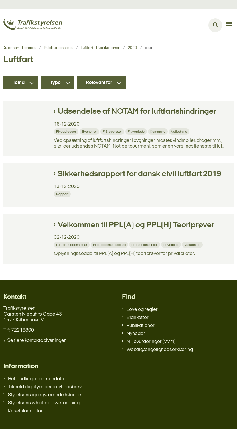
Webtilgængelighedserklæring (160, 349)
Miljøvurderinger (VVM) (151, 341)
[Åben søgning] (215, 25)
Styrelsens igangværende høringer (45, 395)
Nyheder (136, 333)
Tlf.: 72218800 (18, 330)
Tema (19, 82)
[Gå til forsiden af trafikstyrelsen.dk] (31, 25)
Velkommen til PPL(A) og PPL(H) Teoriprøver (136, 225)
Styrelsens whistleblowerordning (44, 403)
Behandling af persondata (36, 379)
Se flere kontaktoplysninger (36, 340)
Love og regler (142, 309)
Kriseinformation (26, 411)
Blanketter (138, 317)
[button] (231, 25)
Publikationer (141, 325)
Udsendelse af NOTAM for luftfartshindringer (137, 112)
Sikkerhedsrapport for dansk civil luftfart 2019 (139, 174)
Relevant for (99, 82)
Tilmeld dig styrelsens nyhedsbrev (45, 387)
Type (55, 82)
